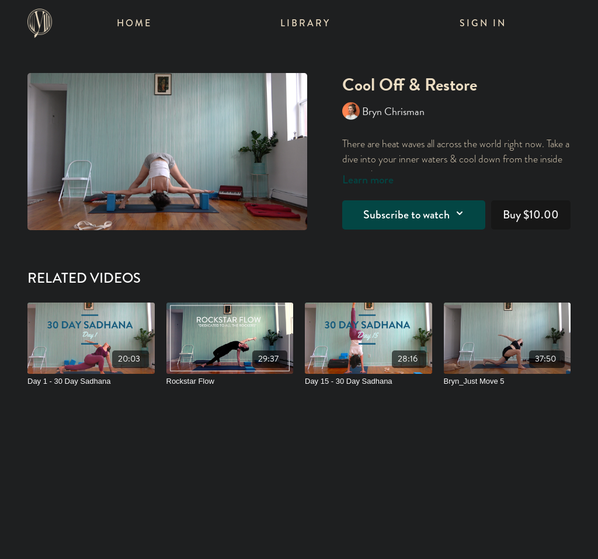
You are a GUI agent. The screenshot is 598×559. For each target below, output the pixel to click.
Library (305, 23)
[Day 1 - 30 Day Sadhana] (91, 381)
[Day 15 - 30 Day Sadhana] (368, 381)
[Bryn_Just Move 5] (507, 381)
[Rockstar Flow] (230, 381)
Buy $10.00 (531, 214)
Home (134, 23)
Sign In (483, 23)
